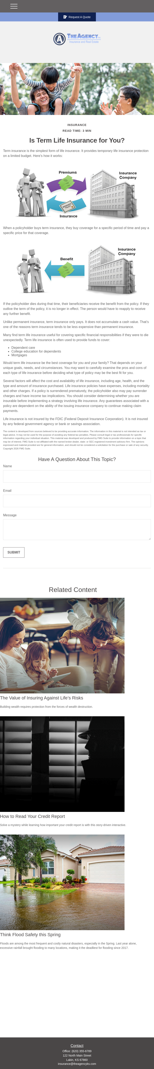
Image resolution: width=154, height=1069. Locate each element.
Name (7, 466)
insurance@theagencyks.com (77, 1063)
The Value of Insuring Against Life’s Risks (41, 697)
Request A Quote (77, 17)
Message (10, 515)
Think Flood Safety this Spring (30, 934)
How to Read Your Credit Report (32, 816)
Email (7, 490)
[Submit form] (13, 552)
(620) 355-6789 (82, 1051)
